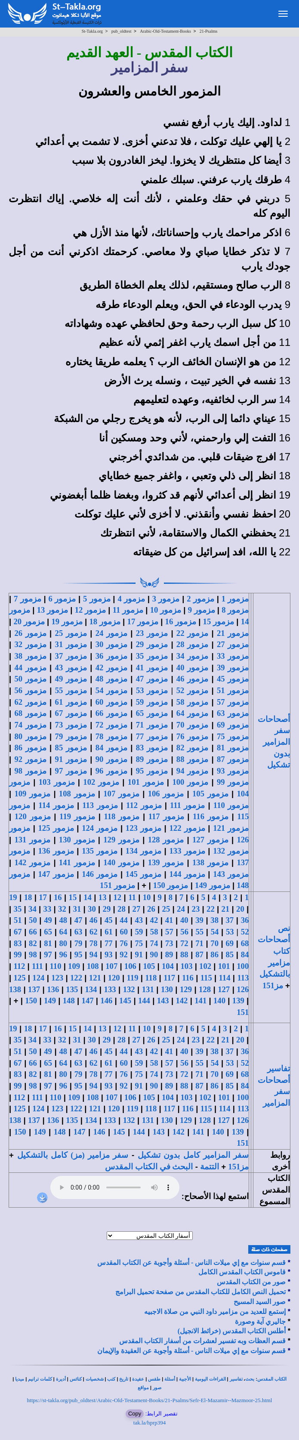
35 (18, 908)
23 (196, 908)
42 (154, 920)
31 (77, 908)
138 (15, 989)
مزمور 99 (233, 781)
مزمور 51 (233, 690)
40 (184, 920)
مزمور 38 (30, 655)
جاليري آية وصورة (260, 1321)
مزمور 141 (77, 862)
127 (224, 989)
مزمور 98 (30, 770)
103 (187, 966)
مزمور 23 (152, 633)
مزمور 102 (101, 781)
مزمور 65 (152, 713)
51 (18, 920)
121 (95, 977)
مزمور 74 (30, 724)
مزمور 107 (121, 793)
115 (206, 977)
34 (32, 908)
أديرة (61, 1379)
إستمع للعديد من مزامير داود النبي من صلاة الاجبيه (215, 1311)
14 (87, 897)
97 (48, 954)
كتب (111, 1379)
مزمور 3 (166, 598)
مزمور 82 (192, 747)
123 (57, 977)
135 (72, 989)
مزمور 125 (56, 828)
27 (137, 908)
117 (169, 977)
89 (169, 954)
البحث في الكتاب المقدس (149, 1166)
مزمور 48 (111, 678)
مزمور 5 (97, 598)
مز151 (272, 985)
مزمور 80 (30, 736)
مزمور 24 (111, 633)
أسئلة (169, 1379)
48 (63, 920)
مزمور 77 (152, 736)
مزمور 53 (152, 690)
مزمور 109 (32, 793)
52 (245, 931)
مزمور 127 (210, 839)
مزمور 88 (192, 759)
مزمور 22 (192, 633)
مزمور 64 (192, 713)
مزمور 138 (210, 862)
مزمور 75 (233, 736)
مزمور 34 (192, 655)
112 (19, 966)
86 (214, 954)
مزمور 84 (111, 747)
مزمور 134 (143, 850)
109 (74, 966)
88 (184, 954)
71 (199, 943)
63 (78, 931)
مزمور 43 (71, 667)
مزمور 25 (71, 633)
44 (124, 920)
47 (78, 920)
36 (245, 920)
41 (169, 920)
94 (93, 954)
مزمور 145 (143, 874)
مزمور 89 (152, 759)
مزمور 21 (233, 633)
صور (157, 1387)
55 (200, 931)
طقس (154, 1379)
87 (199, 954)
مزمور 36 (111, 655)
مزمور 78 (111, 736)
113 (243, 977)
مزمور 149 (212, 885)
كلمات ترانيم (40, 1379)
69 (230, 943)
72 (184, 943)
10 (147, 897)
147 (88, 1000)
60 (124, 931)
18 (28, 897)
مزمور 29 (152, 644)
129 (186, 989)
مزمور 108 (77, 793)
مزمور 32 (30, 644)
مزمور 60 (111, 701)
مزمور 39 (233, 667)
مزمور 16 (180, 621)
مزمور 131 (32, 839)
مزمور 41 (152, 667)
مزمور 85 (71, 747)
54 (215, 931)
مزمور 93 (233, 770)
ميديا (19, 1379)
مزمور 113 (100, 805)
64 (63, 931)
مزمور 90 (111, 759)
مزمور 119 (77, 816)
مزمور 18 (104, 621)
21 (226, 908)
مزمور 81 (233, 747)
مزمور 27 (233, 644)
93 (109, 954)
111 (37, 966)
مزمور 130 (77, 839)
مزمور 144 (187, 874)
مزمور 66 (111, 713)
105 (149, 966)
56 (184, 931)
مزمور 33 (233, 655)
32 (62, 908)
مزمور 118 (121, 816)
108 (93, 966)
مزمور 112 (144, 805)
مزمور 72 (111, 724)
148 (69, 1000)
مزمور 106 (166, 793)
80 (63, 943)
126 (243, 989)
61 (109, 931)
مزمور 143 (231, 874)
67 (18, 931)
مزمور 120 (33, 816)
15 (73, 897)
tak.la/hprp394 (149, 1422)
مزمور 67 (71, 713)
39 (199, 920)
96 (63, 954)
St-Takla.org (92, 31)
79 (78, 943)
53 (230, 931)
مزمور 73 (71, 724)
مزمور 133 (187, 850)
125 (20, 977)
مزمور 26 (30, 633)
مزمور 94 (192, 770)
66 (33, 931)
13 (103, 897)
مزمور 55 (71, 690)
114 (225, 977)
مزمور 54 (111, 690)
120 (114, 977)
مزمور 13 (52, 609)
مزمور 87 (233, 759)
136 (53, 989)
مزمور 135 (99, 850)
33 (47, 908)
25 (166, 908)
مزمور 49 (71, 678)
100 (243, 966)
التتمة (209, 1166)
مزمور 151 (117, 885)
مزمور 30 (111, 644)
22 (211, 908)
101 (224, 966)
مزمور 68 (30, 713)
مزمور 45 (233, 678)
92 (124, 954)
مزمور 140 (121, 862)
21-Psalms (209, 31)
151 (243, 1012)
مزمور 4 (131, 598)
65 (48, 931)
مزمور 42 (111, 667)
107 (111, 966)
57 (169, 931)
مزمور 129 (121, 839)
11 (132, 897)
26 (151, 908)
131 (148, 989)
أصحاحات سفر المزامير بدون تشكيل (274, 742)
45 (109, 920)
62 (93, 931)
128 (205, 989)
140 (219, 1000)
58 (154, 931)
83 (18, 943)
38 (214, 920)
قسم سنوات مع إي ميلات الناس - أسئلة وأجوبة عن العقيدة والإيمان (191, 1350)
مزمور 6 (62, 598)
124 (38, 977)
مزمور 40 (192, 667)
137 (34, 989)
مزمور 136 (56, 850)
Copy (134, 1413)
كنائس (76, 1379)
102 (205, 966)
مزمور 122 (187, 828)
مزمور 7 (27, 598)
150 (31, 1000)
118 (151, 977)
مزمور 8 (235, 609)
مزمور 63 (233, 713)
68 (245, 943)
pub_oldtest (121, 31)
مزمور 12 (90, 609)
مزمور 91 (71, 759)
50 (33, 920)
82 (33, 943)
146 (106, 1000)
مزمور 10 (165, 609)
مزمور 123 (143, 828)
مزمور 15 (218, 621)
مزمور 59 (152, 701)
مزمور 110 (231, 805)
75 (139, 943)
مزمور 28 (192, 644)
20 (240, 908)
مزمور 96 (111, 770)
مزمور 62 (30, 701)
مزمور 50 (30, 678)
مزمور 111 (187, 805)
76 (124, 943)
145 (125, 1000)
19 (13, 897)
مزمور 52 (192, 690)
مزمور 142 (32, 862)
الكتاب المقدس (272, 1379)
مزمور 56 (30, 690)
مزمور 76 (192, 736)
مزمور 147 (56, 874)
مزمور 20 (28, 621)
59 (139, 931)
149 (50, 1000)
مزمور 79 (71, 736)
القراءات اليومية (210, 1379)
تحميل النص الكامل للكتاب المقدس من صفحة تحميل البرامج (200, 1291)
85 (230, 954)
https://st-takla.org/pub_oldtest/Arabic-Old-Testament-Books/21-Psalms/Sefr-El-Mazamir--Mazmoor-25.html (149, 1400)
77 (109, 943)
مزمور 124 (99, 828)
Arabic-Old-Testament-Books (165, 31)
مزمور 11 (128, 609)
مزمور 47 (152, 678)
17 (43, 897)
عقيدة (138, 1379)
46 (93, 920)
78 (93, 943)
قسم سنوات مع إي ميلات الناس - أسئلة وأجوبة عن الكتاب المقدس (191, 1262)
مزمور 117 (166, 816)
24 (181, 908)
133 (110, 989)
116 (188, 977)
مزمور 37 (71, 655)
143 (163, 1000)
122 (76, 977)
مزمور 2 (200, 598)
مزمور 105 (210, 793)
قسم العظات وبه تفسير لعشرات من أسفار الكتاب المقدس (202, 1340)
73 (169, 943)
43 (139, 920)
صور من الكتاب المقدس (251, 1282)
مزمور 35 (152, 655)
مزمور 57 (233, 701)
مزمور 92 (30, 759)
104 (168, 966)
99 (18, 954)
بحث (249, 1379)
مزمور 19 (66, 621)
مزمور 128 (166, 839)
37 (230, 920)
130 (167, 989)
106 (130, 966)
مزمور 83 (152, 747)
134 (91, 989)
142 (182, 1000)
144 (144, 1000)
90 (154, 954)
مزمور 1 (235, 598)
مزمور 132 (231, 850)
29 (107, 908)
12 (117, 897)
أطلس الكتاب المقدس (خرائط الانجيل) (232, 1331)
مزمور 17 (142, 621)
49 (48, 920)
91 (139, 954)
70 (214, 943)
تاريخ (123, 1379)
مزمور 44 (30, 667)
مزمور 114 (56, 805)
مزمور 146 (99, 874)
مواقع (143, 1387)
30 (92, 908)
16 (58, 897)
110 (56, 966)
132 (129, 989)
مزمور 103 (57, 781)
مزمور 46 (192, 678)
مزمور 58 (192, 701)
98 (33, 954)
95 (78, 954)
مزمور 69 (233, 724)
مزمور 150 (170, 885)
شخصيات (95, 1379)
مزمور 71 (152, 724)
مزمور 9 (201, 609)
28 (121, 908)
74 (154, 943)
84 (245, 954)
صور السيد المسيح (260, 1301)
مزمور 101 (146, 781)
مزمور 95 (152, 770)
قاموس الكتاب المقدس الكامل (242, 1272)
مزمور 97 (71, 770)
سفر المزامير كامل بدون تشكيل (193, 1154)
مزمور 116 (210, 816)
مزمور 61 (71, 701)
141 (200, 1000)
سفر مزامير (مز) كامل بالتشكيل (73, 1154)
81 (48, 943)
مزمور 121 (231, 828)
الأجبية (185, 1379)
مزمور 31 (71, 644)
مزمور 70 (192, 724)
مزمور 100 (190, 781)
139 (238, 1000)
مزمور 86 (30, 747)
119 (133, 977)
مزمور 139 (166, 862)
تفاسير (236, 1379)
